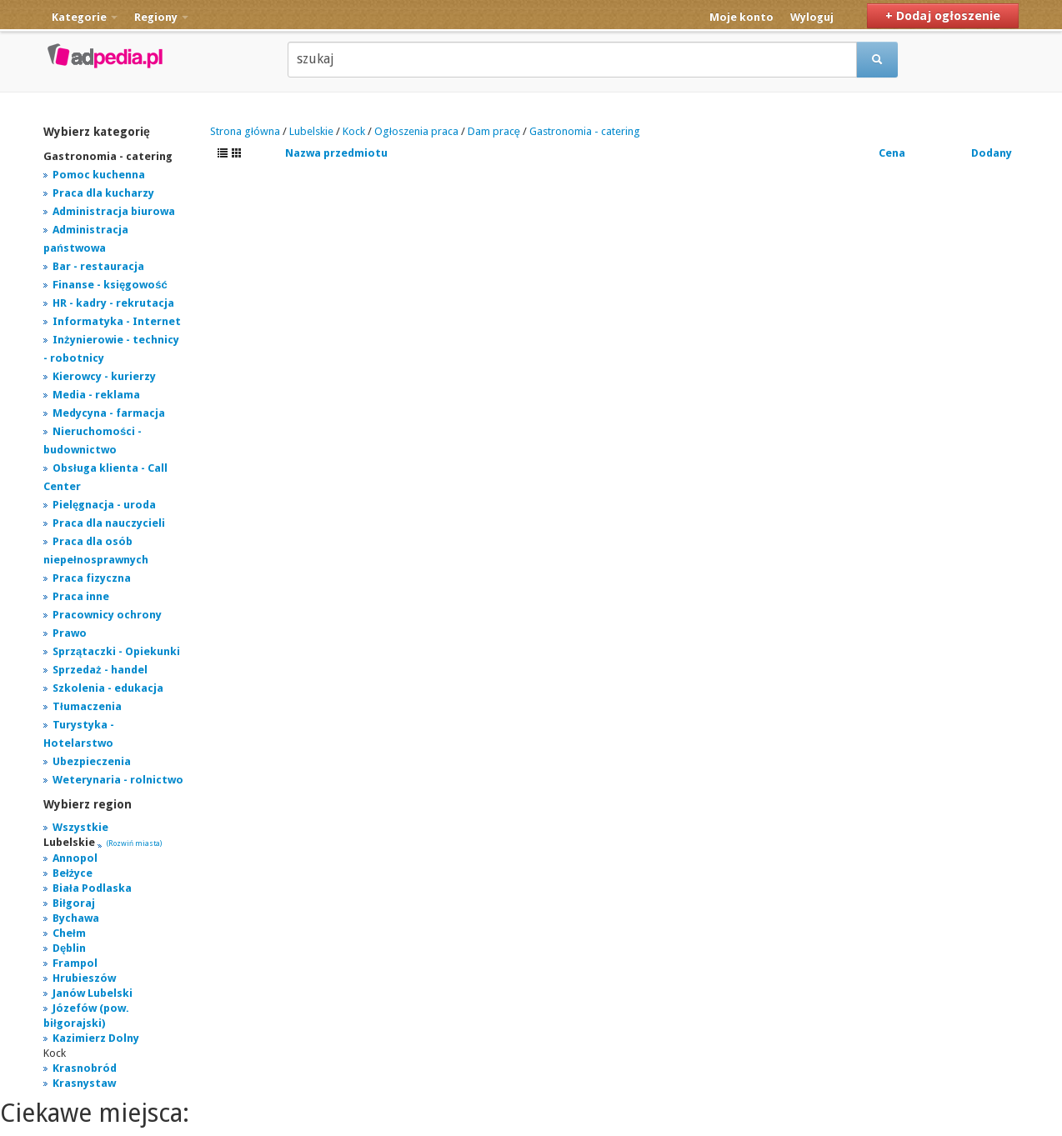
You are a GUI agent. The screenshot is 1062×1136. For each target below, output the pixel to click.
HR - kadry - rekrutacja (113, 303)
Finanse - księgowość (110, 284)
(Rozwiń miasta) (134, 843)
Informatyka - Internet (117, 321)
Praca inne (81, 596)
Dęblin (69, 948)
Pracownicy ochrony (107, 614)
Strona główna (245, 131)
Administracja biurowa (114, 211)
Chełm (69, 933)
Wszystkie (80, 827)
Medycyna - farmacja (109, 413)
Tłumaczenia (87, 706)
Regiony (161, 17)
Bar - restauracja (98, 266)
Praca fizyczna (92, 578)
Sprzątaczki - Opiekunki (116, 651)
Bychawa (76, 918)
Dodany (991, 153)
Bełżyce (73, 873)
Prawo (70, 633)
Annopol (75, 858)
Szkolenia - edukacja (108, 688)
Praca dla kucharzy (103, 193)
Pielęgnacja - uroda (104, 504)
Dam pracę (494, 131)
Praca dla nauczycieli (109, 523)
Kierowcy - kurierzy (104, 376)
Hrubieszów (84, 978)
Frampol (75, 963)
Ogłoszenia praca (416, 131)
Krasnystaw (84, 1083)
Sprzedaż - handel (100, 669)
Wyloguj (812, 17)
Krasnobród (85, 1068)
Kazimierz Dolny (96, 1038)
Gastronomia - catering (584, 131)
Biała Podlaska (92, 888)
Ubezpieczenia (92, 761)
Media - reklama (96, 394)
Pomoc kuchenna (99, 174)
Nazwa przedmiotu (336, 153)
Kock (354, 131)
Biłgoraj (74, 903)
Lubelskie (311, 131)
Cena (892, 153)
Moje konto (741, 17)
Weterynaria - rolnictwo (118, 779)
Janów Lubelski (93, 993)
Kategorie (85, 17)
